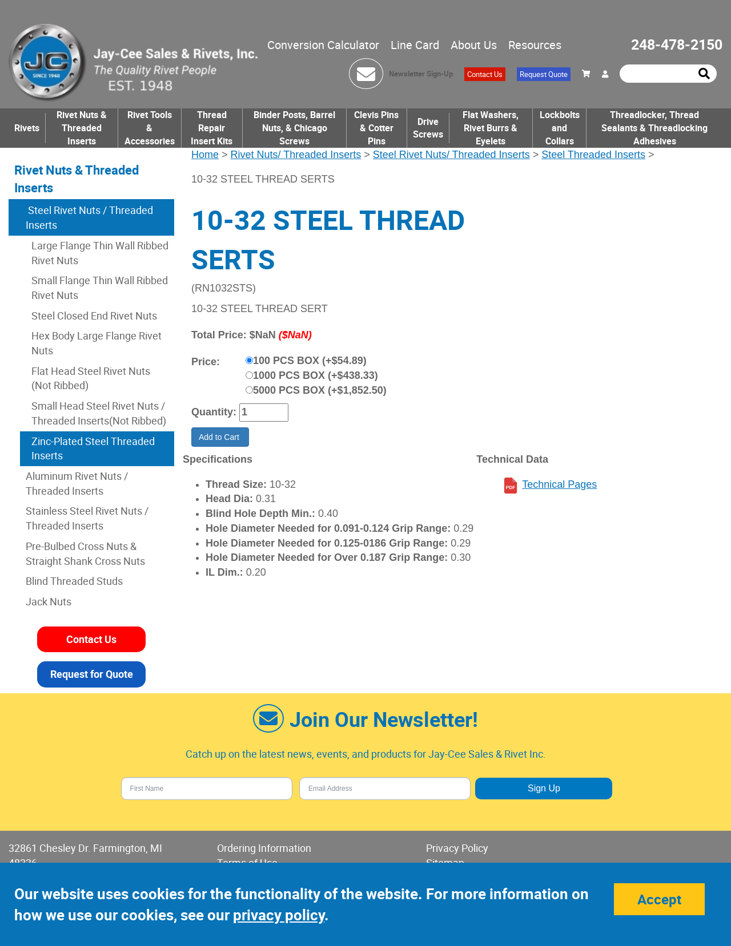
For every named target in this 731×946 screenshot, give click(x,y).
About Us (474, 44)
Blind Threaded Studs (74, 581)
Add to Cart (220, 437)
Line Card (415, 44)
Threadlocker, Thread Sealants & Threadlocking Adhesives (654, 127)
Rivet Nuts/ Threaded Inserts (296, 154)
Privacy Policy (457, 848)
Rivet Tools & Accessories (149, 127)
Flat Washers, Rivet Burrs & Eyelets (491, 127)
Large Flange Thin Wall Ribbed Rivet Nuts (99, 252)
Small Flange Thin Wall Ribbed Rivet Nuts (99, 287)
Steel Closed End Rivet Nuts (94, 315)
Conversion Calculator (323, 44)
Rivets (26, 128)
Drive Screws (428, 128)
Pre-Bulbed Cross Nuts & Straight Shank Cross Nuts (85, 553)
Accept (659, 899)
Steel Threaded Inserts (593, 154)
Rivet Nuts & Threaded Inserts (82, 127)
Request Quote (544, 74)
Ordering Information (264, 848)
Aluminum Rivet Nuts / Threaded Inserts (77, 483)
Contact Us (485, 74)
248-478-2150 (676, 44)
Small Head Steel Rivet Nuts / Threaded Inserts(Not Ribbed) (98, 413)
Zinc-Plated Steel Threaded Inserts (93, 448)
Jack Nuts (48, 601)
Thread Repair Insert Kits (211, 127)
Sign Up (544, 788)
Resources (534, 44)
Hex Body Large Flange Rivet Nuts (96, 343)
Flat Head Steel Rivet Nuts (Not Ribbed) (90, 378)
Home (205, 154)
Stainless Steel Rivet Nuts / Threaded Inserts (87, 518)
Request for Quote (91, 674)
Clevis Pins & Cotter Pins (376, 127)
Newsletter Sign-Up (421, 73)
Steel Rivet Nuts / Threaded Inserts (89, 217)
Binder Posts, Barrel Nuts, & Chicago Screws (294, 127)
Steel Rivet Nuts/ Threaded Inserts (451, 154)
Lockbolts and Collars (560, 127)
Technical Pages (559, 484)
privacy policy (278, 915)
